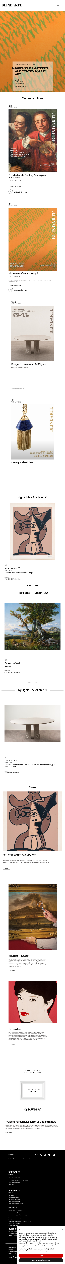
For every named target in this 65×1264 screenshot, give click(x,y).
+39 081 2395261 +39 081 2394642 (20, 1181)
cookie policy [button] (38, 1241)
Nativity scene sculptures (16, 1219)
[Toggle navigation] (58, 5)
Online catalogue (15, 187)
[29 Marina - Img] (32, 537)
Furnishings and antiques (16, 1218)
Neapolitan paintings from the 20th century (20, 1216)
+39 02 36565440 (15, 1199)
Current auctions (32, 98)
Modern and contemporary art (17, 1210)
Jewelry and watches (14, 1223)
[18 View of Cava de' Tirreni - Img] (32, 630)
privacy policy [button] (32, 1235)
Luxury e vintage (13, 1225)
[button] (27, 585)
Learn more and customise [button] (41, 1260)
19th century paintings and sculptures (19, 1214)
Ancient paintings (13, 1212)
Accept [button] (41, 1256)
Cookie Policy (13, 1251)
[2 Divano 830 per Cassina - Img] (32, 727)
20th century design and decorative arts (20, 1221)
